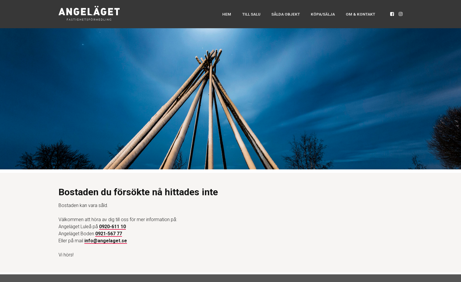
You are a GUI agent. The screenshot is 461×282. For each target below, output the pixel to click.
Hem (211, 14)
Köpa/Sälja (316, 14)
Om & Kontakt (357, 14)
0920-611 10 (112, 226)
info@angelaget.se (105, 240)
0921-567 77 (108, 233)
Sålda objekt (275, 14)
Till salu (237, 14)
